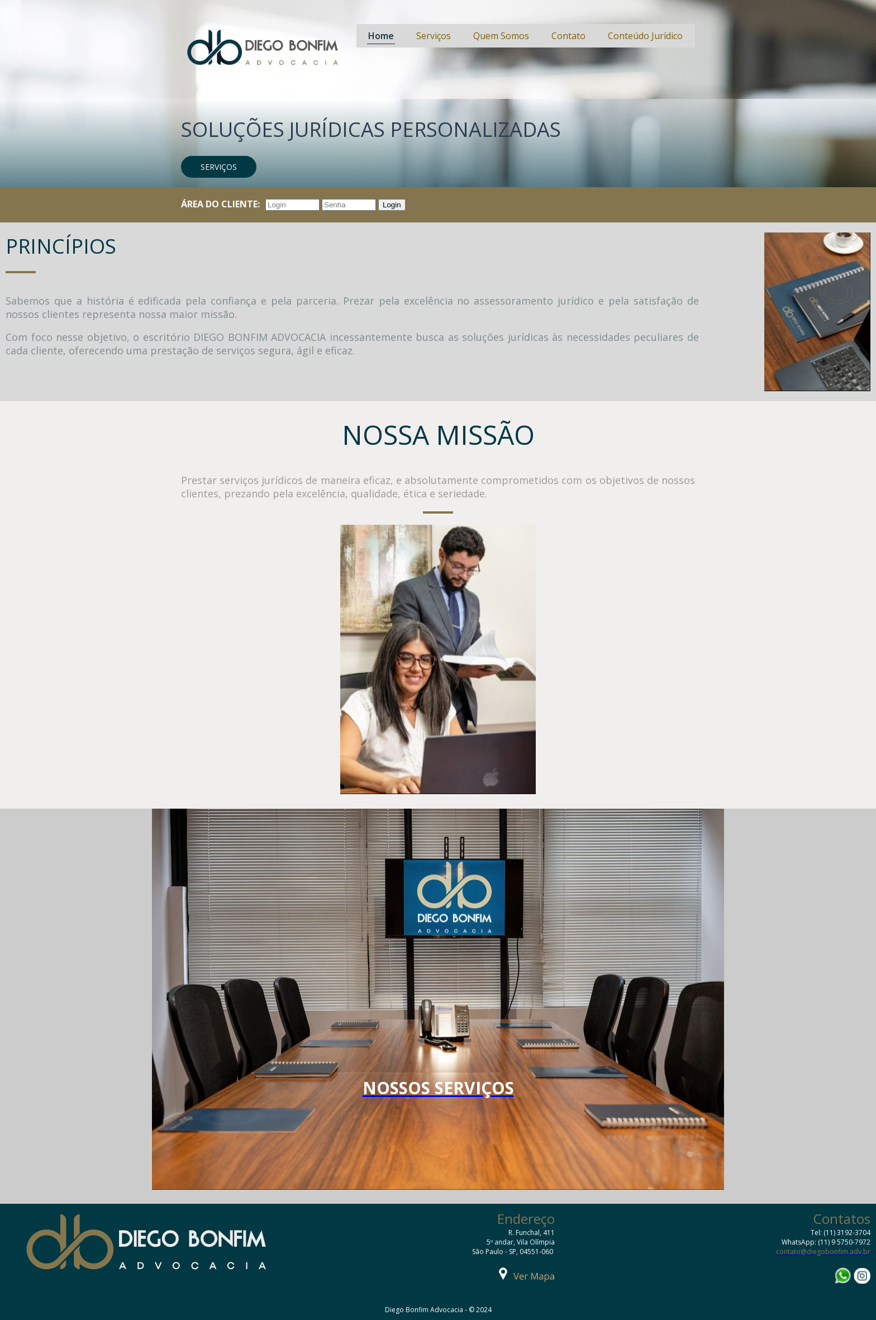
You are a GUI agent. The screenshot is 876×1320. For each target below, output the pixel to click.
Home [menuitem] (381, 36)
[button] (218, 167)
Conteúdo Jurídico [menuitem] (645, 36)
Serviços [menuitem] (433, 36)
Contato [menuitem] (568, 36)
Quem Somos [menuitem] (501, 36)
